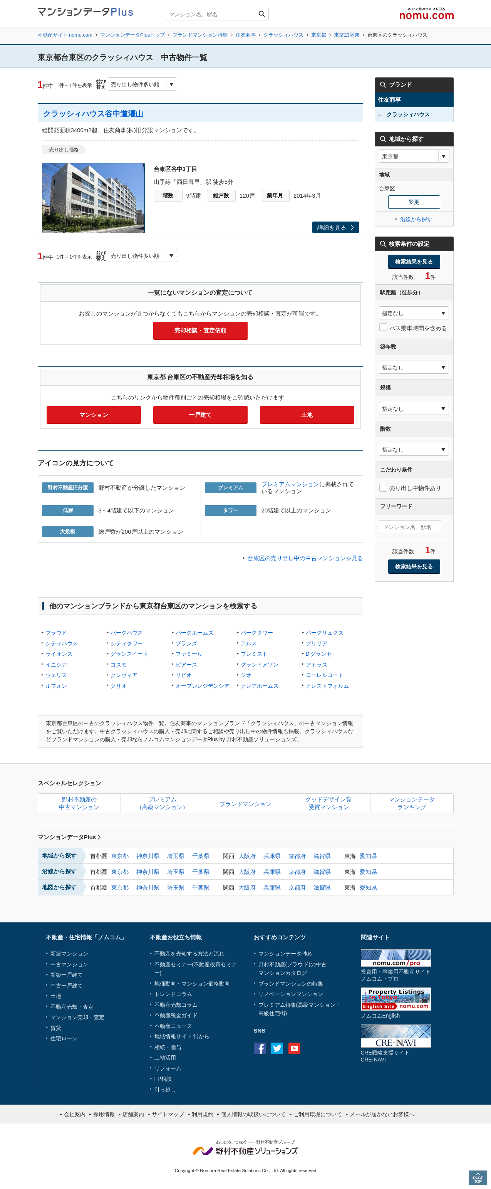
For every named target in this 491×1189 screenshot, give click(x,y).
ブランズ (186, 643)
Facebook (260, 1048)
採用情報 (104, 1114)
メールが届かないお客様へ (382, 1114)
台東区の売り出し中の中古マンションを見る (305, 558)
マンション (93, 414)
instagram (312, 1048)
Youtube (294, 1048)
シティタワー (127, 643)
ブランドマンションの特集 (290, 984)
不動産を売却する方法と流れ (189, 954)
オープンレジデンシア (203, 686)
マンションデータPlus (69, 837)
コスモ (119, 665)
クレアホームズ (259, 686)
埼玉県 (175, 856)
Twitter (277, 1048)
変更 (414, 202)
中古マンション (69, 964)
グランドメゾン (259, 665)
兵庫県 (272, 856)
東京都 (318, 35)
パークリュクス (325, 633)
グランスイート (129, 654)
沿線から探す (416, 219)
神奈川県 (147, 856)
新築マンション (69, 954)
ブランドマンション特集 (200, 35)
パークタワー (257, 633)
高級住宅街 (271, 1013)
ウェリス (56, 675)
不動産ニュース (173, 1026)
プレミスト (254, 654)
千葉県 (200, 856)
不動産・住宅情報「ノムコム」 (86, 937)
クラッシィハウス (283, 35)
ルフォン (56, 686)
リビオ (184, 675)
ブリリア (316, 643)
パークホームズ (194, 633)
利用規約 (202, 1114)
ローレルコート (325, 675)
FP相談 (163, 1079)
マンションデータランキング (412, 803)
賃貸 (55, 1028)
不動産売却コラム (176, 1005)
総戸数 (221, 195)
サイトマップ (168, 1114)
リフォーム (167, 1068)
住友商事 (246, 35)
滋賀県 (322, 856)
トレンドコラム (173, 994)
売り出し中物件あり (415, 488)
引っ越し (165, 1090)
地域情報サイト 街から (182, 1036)
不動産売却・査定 (72, 1007)
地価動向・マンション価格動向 (192, 984)
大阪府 (247, 856)
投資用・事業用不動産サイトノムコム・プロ (396, 975)
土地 (307, 414)
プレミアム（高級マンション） (162, 803)
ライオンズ (58, 654)
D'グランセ (319, 654)
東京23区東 (346, 35)
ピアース (186, 665)
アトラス (316, 665)
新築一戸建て (66, 975)
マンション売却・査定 (77, 1017)
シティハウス (61, 643)
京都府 (297, 856)
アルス (249, 643)
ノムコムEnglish (380, 1016)
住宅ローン (63, 1038)
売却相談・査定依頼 (200, 330)
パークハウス (127, 633)
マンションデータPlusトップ (132, 35)
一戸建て (200, 414)
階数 (168, 195)
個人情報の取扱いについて (253, 1114)
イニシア (56, 665)
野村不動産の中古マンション (79, 803)
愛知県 (368, 856)
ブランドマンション (245, 804)
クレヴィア (124, 675)
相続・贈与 (167, 1047)
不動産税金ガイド (176, 1015)
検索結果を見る (414, 262)
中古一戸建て (66, 985)
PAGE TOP (478, 1177)
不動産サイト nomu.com (65, 35)
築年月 (275, 195)
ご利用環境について (317, 1114)
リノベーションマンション (290, 994)
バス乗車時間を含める (418, 328)
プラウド (56, 633)
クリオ (119, 686)
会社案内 (74, 1114)
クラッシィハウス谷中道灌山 (93, 113)
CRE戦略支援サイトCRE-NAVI (385, 1056)
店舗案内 (133, 1114)
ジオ (246, 675)
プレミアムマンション (290, 484)
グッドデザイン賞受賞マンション (328, 803)
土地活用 (165, 1058)
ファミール (189, 654)
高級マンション (316, 1005)
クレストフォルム (327, 686)
